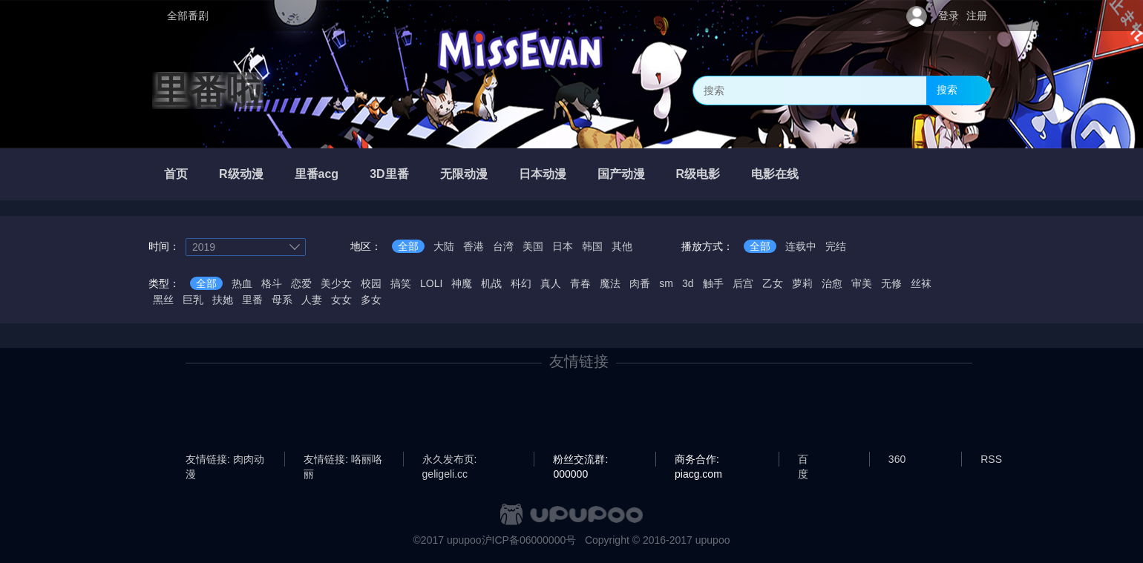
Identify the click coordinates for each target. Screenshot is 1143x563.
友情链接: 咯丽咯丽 (343, 460)
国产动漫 (621, 174)
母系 (282, 300)
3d (688, 283)
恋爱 (301, 283)
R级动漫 (241, 174)
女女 (341, 300)
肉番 (639, 283)
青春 (580, 283)
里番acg (317, 174)
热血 (242, 283)
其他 (622, 246)
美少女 (336, 283)
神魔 (461, 283)
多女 (371, 300)
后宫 (743, 283)
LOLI (431, 283)
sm (666, 283)
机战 (491, 283)
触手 (713, 283)
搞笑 (400, 283)
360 (896, 459)
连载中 (800, 246)
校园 (371, 283)
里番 (252, 300)
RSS (991, 459)
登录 (948, 16)
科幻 (521, 283)
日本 (562, 246)
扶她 (222, 300)
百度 (803, 460)
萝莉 (802, 283)
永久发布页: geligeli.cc (449, 460)
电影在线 (775, 174)
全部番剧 (188, 16)
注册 (976, 16)
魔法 (610, 283)
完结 (835, 246)
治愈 (832, 283)
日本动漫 (542, 174)
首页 (176, 174)
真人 (550, 283)
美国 (533, 246)
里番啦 (207, 90)
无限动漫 (464, 174)
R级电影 (698, 174)
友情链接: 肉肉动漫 (225, 460)
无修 (891, 283)
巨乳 (193, 300)
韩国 (592, 246)
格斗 (271, 283)
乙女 (772, 283)
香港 (473, 246)
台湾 (503, 246)
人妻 (311, 300)
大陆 (443, 246)
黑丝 (163, 300)
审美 (861, 283)
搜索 (947, 90)
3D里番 (389, 174)
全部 (408, 246)
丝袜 (921, 283)
